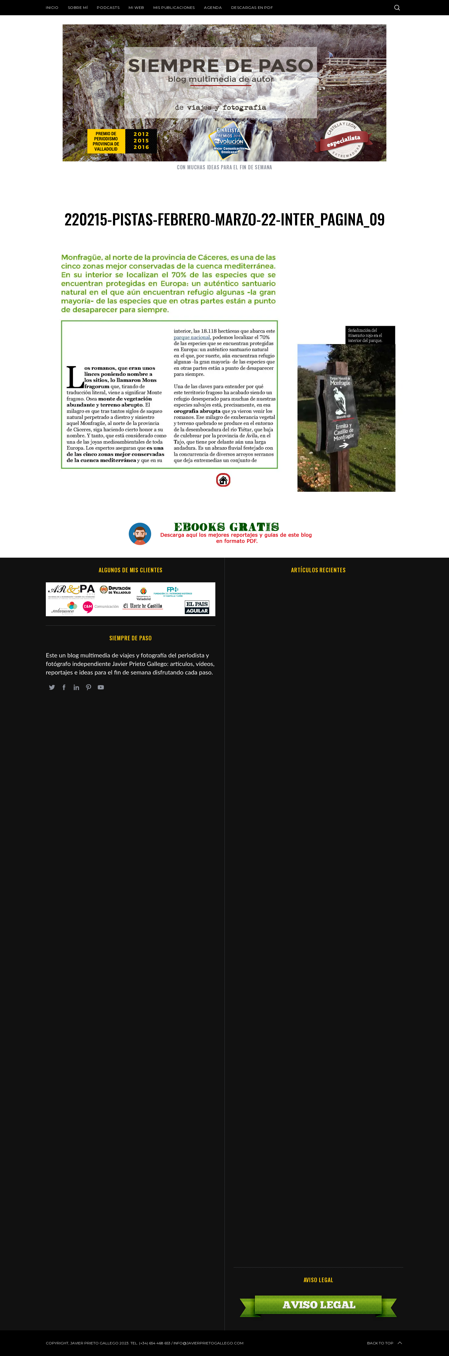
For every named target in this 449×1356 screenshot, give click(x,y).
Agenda (213, 7)
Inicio (52, 7)
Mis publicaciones (174, 7)
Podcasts (108, 7)
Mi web (136, 7)
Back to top (385, 1343)
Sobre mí (78, 7)
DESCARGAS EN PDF (252, 7)
